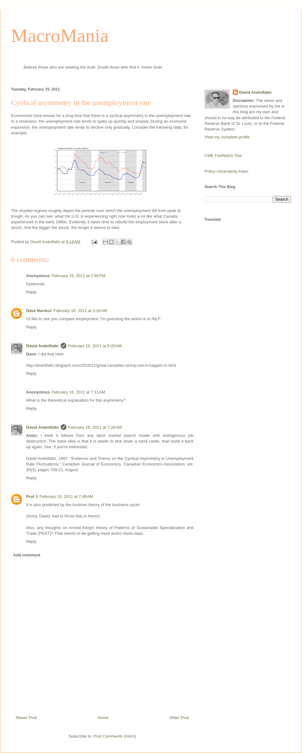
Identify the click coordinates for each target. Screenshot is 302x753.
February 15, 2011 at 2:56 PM (78, 275)
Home (103, 717)
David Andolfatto (42, 345)
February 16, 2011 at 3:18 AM (80, 310)
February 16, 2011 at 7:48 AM (66, 496)
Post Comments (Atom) (114, 736)
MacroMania (60, 35)
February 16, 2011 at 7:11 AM (78, 392)
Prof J (32, 496)
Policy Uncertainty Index (226, 171)
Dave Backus (39, 310)
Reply (31, 292)
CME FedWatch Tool (223, 155)
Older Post (179, 717)
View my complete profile (227, 137)
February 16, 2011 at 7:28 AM (95, 427)
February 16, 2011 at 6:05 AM (95, 345)
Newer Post (26, 717)
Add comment (27, 555)
